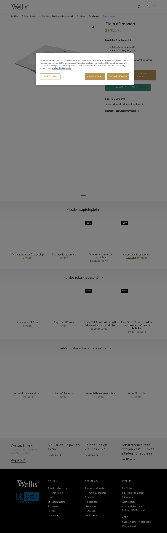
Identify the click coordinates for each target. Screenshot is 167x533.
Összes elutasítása (94, 76)
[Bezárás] (129, 57)
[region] (85, 69)
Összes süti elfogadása (118, 76)
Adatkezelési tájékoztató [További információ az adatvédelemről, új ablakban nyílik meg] (61, 68)
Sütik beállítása (50, 76)
